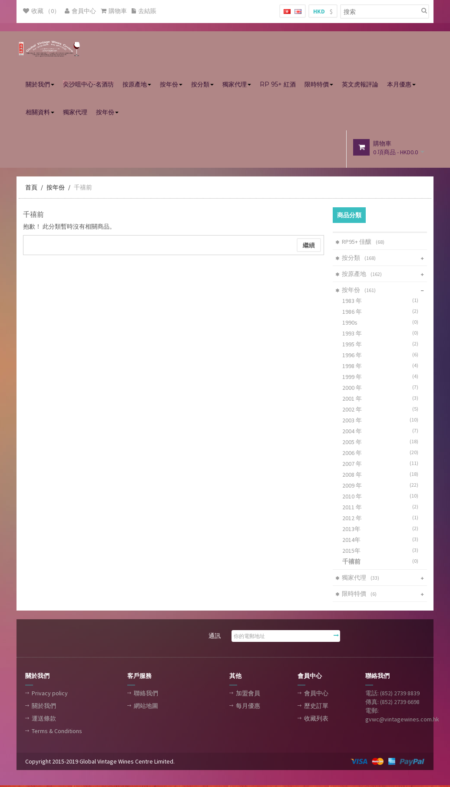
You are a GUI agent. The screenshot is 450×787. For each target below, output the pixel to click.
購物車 (114, 11)
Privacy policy (50, 694)
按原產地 (360, 275)
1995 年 (382, 345)
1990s (382, 323)
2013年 (382, 530)
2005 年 (382, 443)
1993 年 (382, 334)
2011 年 (382, 508)
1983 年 (382, 302)
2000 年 (382, 389)
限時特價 (357, 595)
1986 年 (382, 313)
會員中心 (80, 11)
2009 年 (382, 486)
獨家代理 (358, 579)
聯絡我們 (146, 694)
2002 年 (382, 410)
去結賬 (144, 11)
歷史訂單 (316, 707)
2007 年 (382, 465)
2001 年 (382, 399)
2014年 (382, 541)
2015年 (382, 552)
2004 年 (382, 432)
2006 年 (382, 454)
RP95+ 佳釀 (361, 243)
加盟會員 (248, 694)
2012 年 (382, 519)
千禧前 (83, 189)
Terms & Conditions (57, 732)
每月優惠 (248, 707)
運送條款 (44, 720)
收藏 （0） (41, 11)
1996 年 (382, 356)
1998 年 (382, 367)
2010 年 (382, 497)
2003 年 (382, 421)
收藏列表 (316, 720)
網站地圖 (146, 707)
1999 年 (382, 378)
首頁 (31, 189)
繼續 (309, 246)
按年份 (55, 189)
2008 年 (382, 476)
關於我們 (44, 707)
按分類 (357, 259)
